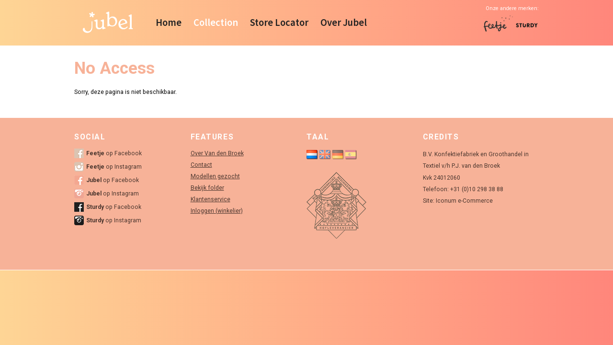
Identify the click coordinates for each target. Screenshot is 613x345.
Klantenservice (210, 199)
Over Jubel (343, 22)
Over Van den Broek (217, 153)
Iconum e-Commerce (464, 200)
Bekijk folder (207, 187)
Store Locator (279, 22)
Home (169, 22)
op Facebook (114, 153)
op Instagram (114, 166)
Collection (215, 22)
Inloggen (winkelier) (217, 210)
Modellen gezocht (215, 176)
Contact (201, 164)
